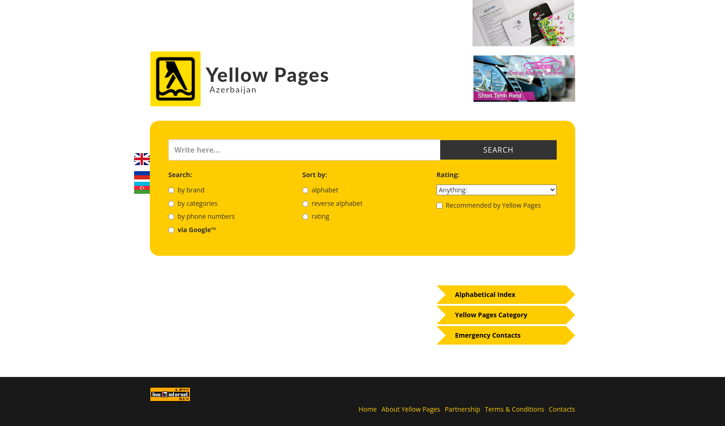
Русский (142, 173)
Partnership (462, 409)
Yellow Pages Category (491, 314)
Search (498, 150)
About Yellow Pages (410, 409)
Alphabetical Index (485, 294)
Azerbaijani (142, 188)
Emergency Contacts (488, 335)
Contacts (562, 409)
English (142, 159)
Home (367, 409)
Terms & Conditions (515, 409)
